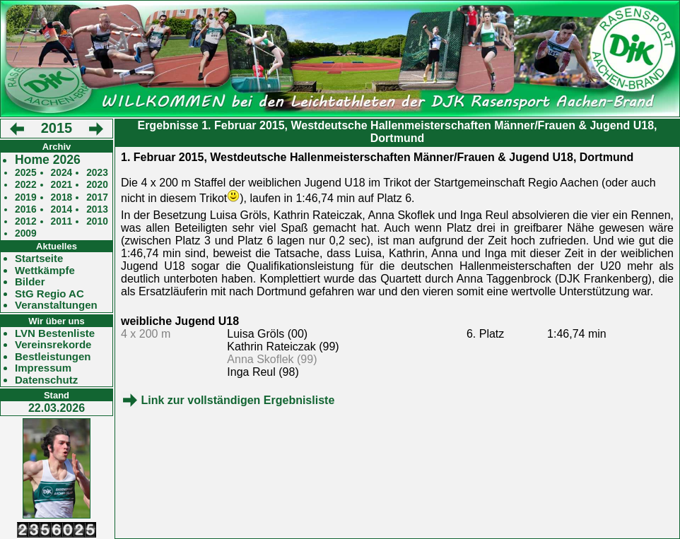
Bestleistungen (53, 356)
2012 (26, 221)
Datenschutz (46, 380)
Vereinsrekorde (53, 344)
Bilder (30, 282)
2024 (62, 172)
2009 (26, 233)
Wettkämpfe (45, 270)
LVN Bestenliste (55, 333)
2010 (97, 221)
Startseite (39, 258)
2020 (97, 184)
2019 (26, 197)
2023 (97, 172)
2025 (26, 172)
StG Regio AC (49, 294)
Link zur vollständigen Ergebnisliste (237, 400)
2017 (97, 197)
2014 (62, 209)
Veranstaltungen (56, 305)
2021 (62, 184)
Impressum (43, 368)
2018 (62, 197)
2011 (62, 221)
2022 (26, 184)
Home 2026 (48, 160)
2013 (97, 209)
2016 (26, 209)
